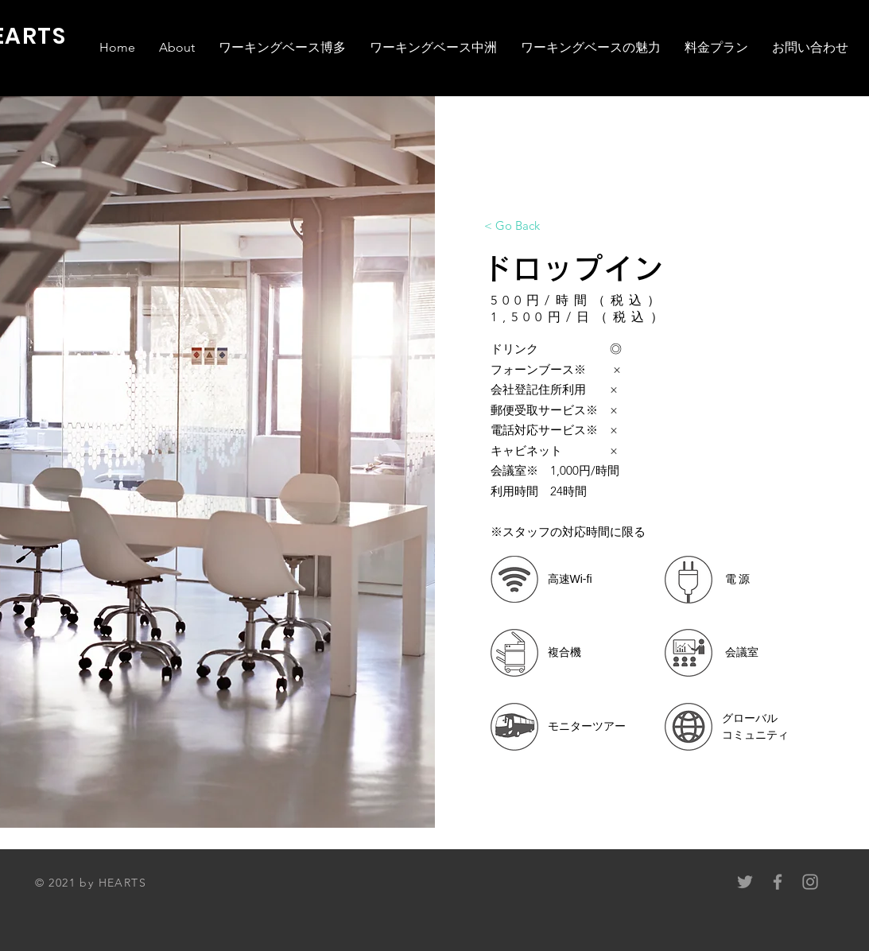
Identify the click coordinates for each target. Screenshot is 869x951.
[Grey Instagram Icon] (810, 881)
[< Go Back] (512, 225)
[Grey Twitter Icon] (745, 881)
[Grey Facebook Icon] (777, 881)
